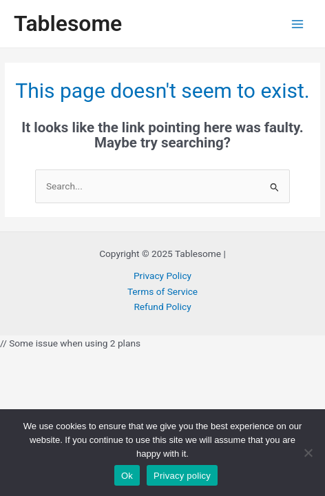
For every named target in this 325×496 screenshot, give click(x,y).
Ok (127, 476)
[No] (308, 452)
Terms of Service (162, 291)
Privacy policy (182, 476)
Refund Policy (162, 306)
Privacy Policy (162, 275)
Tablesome (68, 23)
